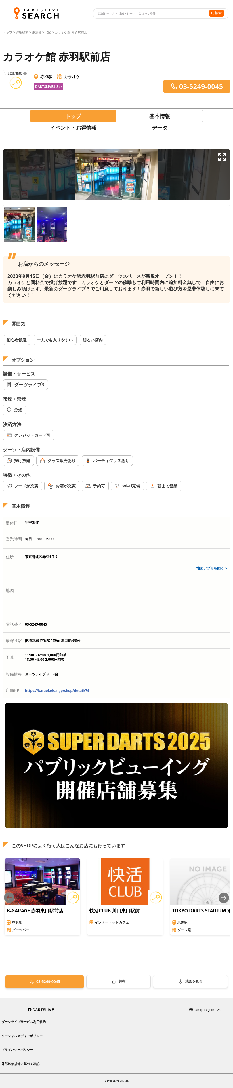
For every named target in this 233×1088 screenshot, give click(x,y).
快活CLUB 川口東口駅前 (114, 910)
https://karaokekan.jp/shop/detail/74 (57, 690)
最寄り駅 (14, 640)
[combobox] (150, 13)
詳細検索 (22, 32)
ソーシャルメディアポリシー (22, 1036)
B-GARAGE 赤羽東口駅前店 (35, 910)
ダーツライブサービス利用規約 (23, 1021)
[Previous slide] (9, 897)
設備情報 (14, 674)
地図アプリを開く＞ (212, 568)
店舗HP (12, 690)
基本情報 (159, 116)
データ (159, 127)
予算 (10, 657)
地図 (10, 590)
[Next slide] (223, 897)
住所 (10, 556)
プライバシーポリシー (17, 1049)
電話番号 (14, 624)
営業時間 (14, 539)
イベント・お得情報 (73, 127)
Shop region (204, 1009)
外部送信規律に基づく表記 (20, 1064)
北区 (48, 32)
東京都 (36, 32)
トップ (8, 32)
